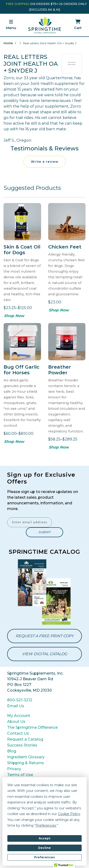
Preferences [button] (46, 825)
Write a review (44, 161)
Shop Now (14, 316)
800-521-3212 (19, 700)
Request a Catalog (25, 739)
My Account (18, 715)
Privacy (14, 769)
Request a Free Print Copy (45, 636)
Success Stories (22, 745)
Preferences (44, 857)
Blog (11, 751)
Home (8, 43)
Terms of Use (20, 774)
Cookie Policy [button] (69, 814)
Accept (44, 838)
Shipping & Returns (25, 763)
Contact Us (18, 733)
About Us (16, 721)
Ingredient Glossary (26, 757)
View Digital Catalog (44, 654)
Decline (44, 848)
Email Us (15, 706)
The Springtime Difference (32, 727)
